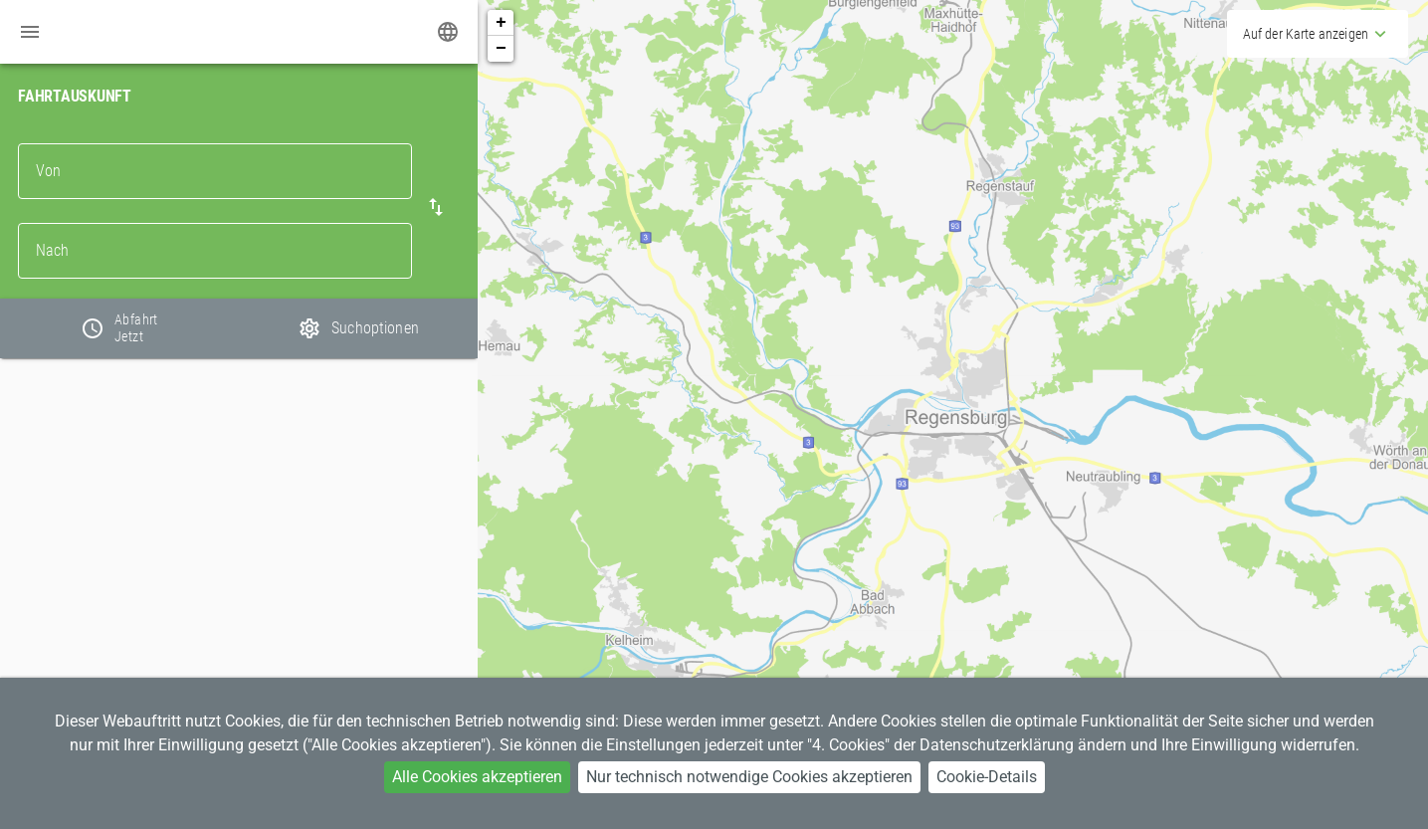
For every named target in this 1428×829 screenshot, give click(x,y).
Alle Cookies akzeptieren (477, 776)
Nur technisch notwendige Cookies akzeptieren (749, 776)
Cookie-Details (986, 776)
